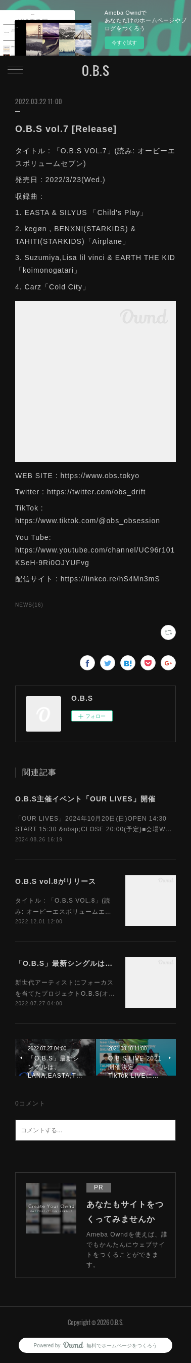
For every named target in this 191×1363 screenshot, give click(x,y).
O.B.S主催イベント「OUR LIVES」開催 (85, 799)
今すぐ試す (124, 43)
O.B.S (96, 70)
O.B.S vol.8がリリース (55, 881)
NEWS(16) (29, 605)
